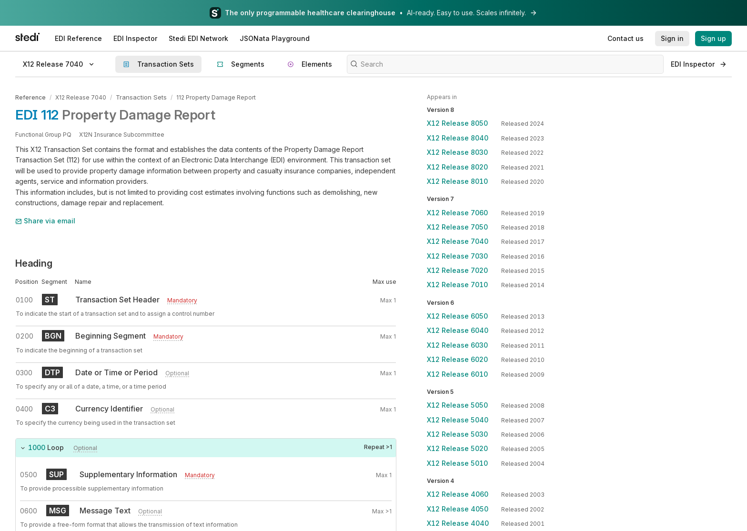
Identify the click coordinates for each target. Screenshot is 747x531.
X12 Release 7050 (457, 227)
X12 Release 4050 (457, 509)
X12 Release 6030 (457, 345)
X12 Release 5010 (457, 463)
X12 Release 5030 (457, 434)
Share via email (45, 220)
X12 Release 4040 (458, 523)
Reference (30, 96)
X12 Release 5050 (457, 405)
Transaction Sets (139, 96)
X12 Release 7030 (457, 256)
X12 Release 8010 (457, 181)
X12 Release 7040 (80, 96)
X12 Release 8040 (457, 138)
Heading (33, 262)
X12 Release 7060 (457, 213)
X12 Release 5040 (457, 420)
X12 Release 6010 (457, 374)
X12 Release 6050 (457, 316)
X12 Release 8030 (457, 152)
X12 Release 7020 (457, 270)
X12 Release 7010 (457, 285)
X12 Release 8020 (457, 167)
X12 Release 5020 (457, 448)
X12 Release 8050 (457, 123)
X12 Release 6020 (457, 359)
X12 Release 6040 (457, 330)
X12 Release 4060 (457, 494)
